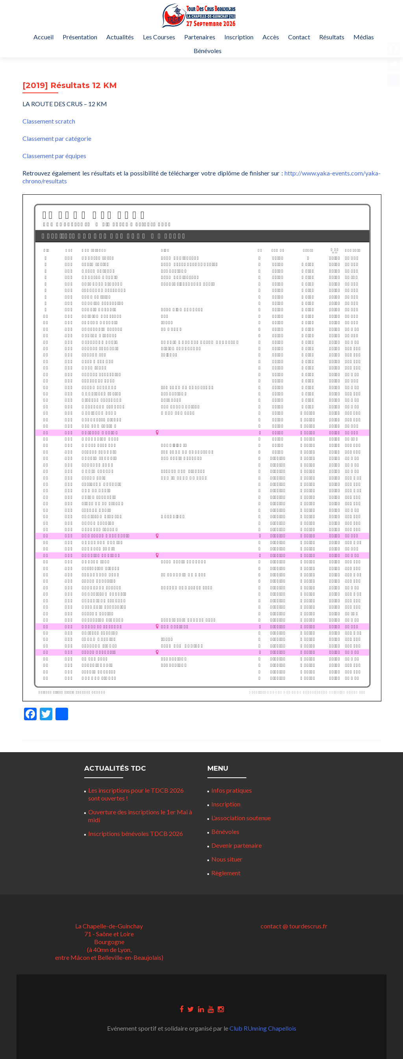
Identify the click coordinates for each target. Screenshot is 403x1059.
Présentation (80, 37)
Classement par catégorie (56, 138)
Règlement (225, 872)
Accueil (43, 37)
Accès (271, 37)
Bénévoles (208, 50)
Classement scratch (48, 121)
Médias (363, 37)
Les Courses (159, 37)
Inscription (238, 37)
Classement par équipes (54, 155)
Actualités (120, 37)
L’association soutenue (241, 817)
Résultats (331, 37)
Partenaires (199, 37)
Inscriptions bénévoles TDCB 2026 (135, 833)
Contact (299, 37)
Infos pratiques (231, 790)
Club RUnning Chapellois (262, 1028)
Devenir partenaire (236, 845)
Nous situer (226, 859)
